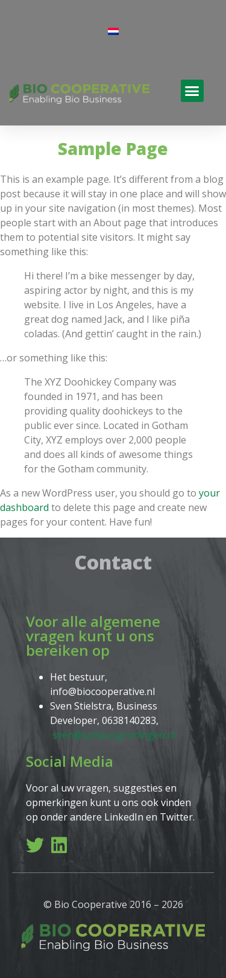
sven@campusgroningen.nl (113, 734)
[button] (192, 91)
